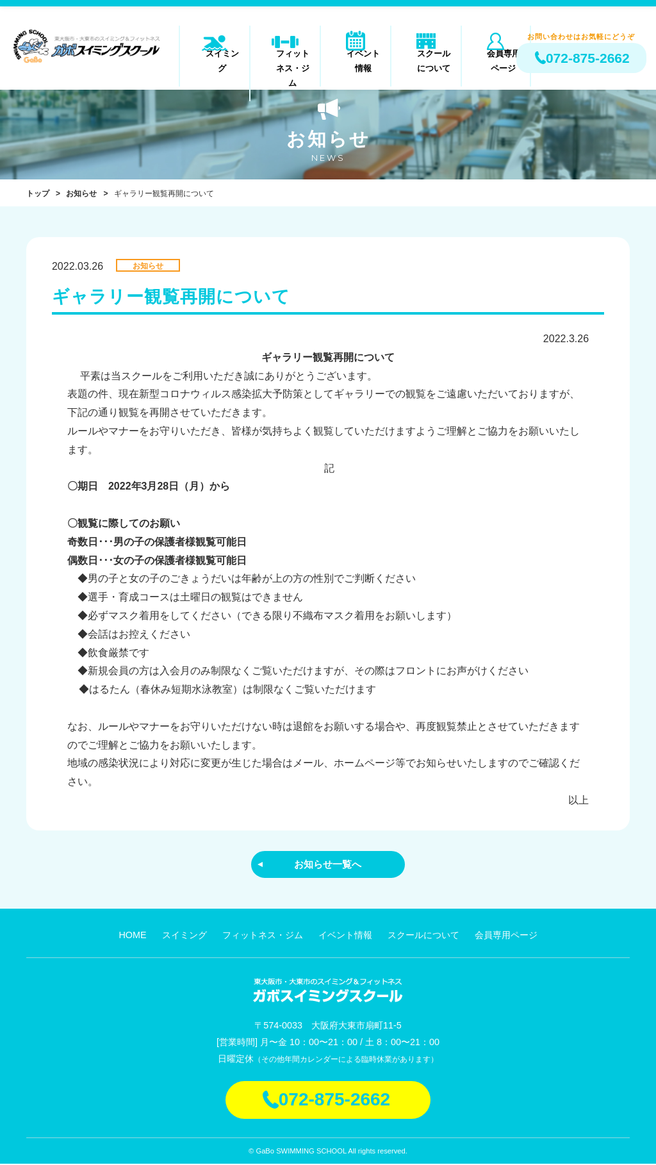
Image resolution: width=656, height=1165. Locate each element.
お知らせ (81, 193)
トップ (37, 193)
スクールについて (426, 60)
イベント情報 (355, 60)
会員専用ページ (496, 60)
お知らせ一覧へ (328, 864)
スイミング (215, 60)
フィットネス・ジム (285, 60)
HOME (132, 936)
